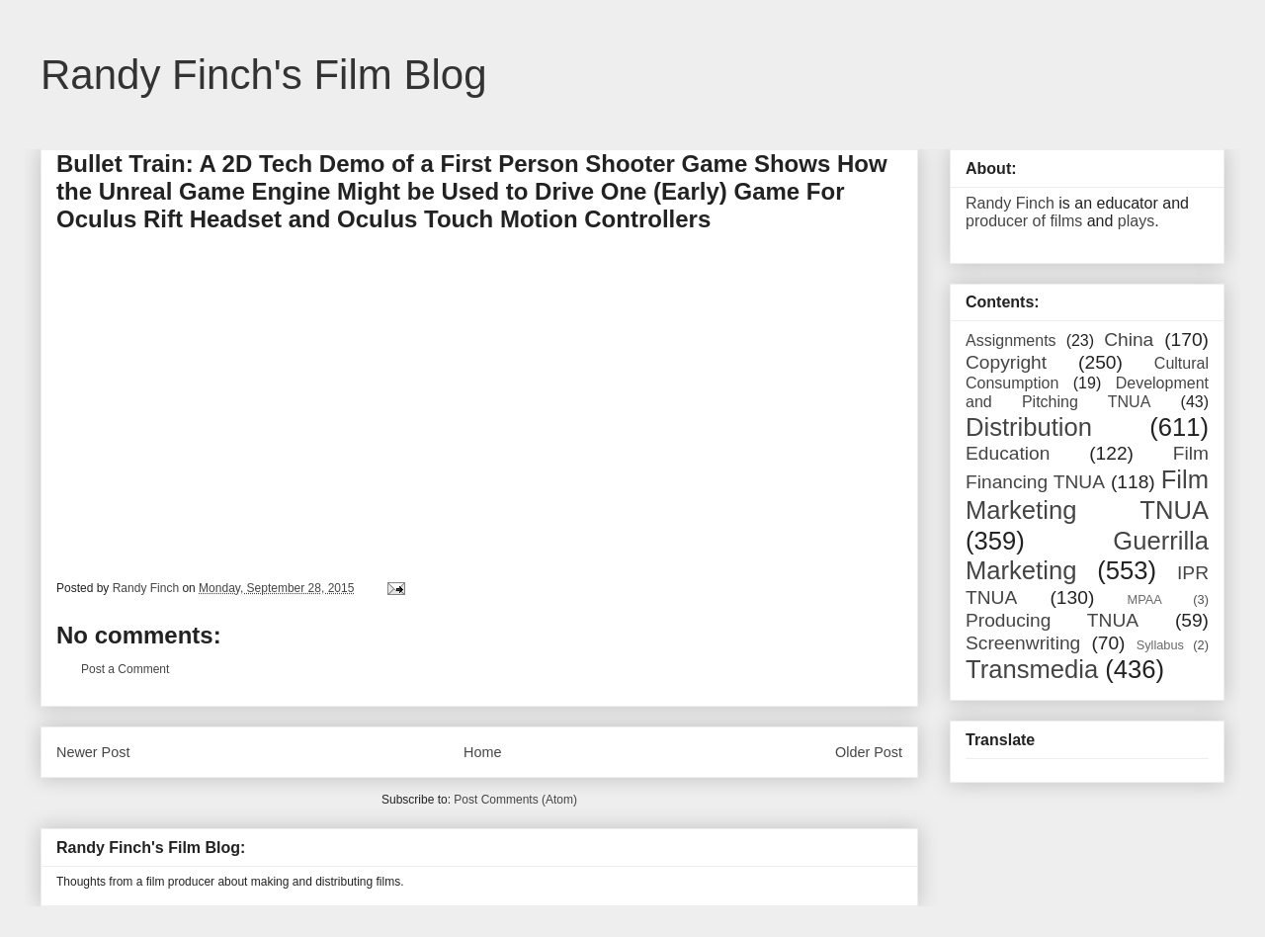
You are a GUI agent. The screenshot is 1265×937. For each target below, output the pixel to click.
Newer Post (92, 752)
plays (1136, 221)
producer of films (1024, 221)
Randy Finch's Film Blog (264, 74)
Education (1008, 453)
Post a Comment (125, 669)
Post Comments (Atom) (515, 800)
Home (482, 752)
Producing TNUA (1052, 620)
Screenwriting (1023, 643)
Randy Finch (1010, 203)
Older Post (868, 752)
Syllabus (1160, 645)
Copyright (1006, 362)
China (1128, 339)
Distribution (1029, 427)
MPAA (1145, 599)
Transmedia (1032, 669)
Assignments (1011, 340)
